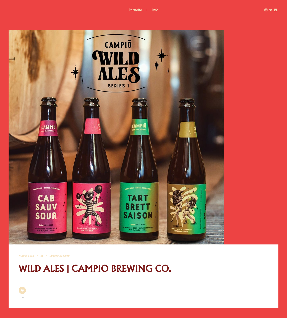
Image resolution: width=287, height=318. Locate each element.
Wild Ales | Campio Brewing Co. (95, 268)
